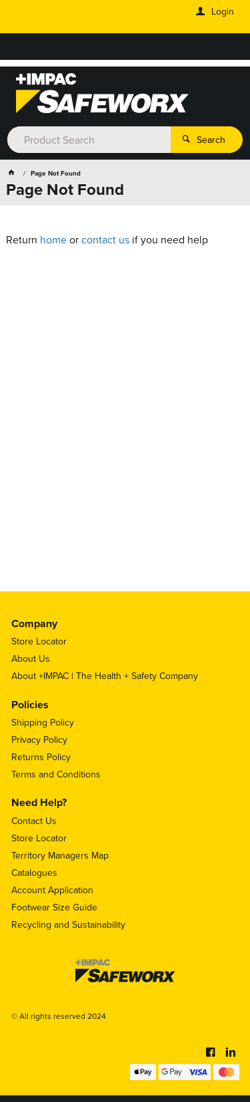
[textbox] (88, 139)
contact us (105, 239)
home (53, 239)
